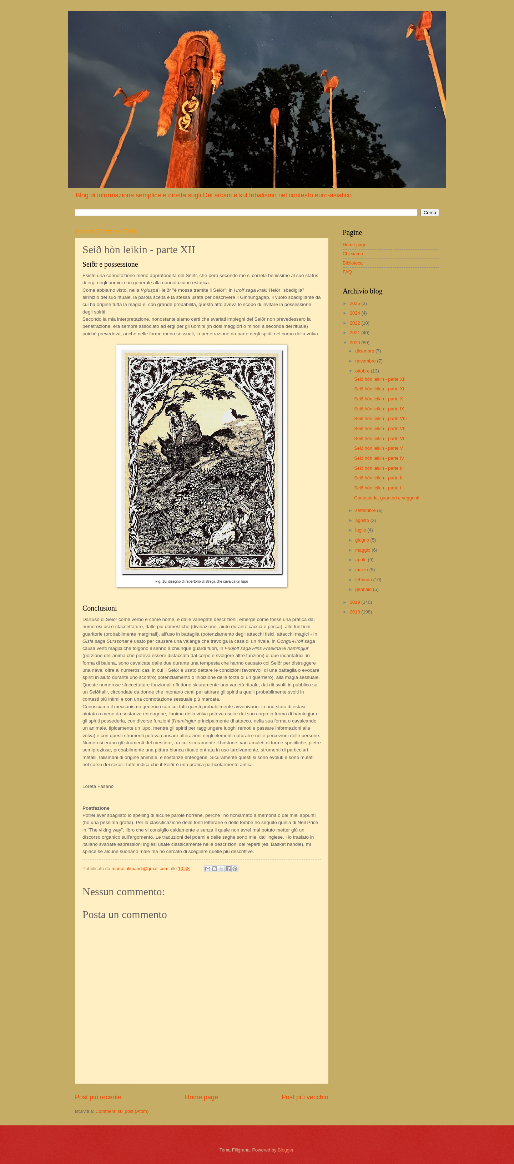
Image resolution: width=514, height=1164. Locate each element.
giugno (362, 540)
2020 (355, 342)
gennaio (364, 589)
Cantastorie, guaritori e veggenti (386, 497)
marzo (362, 569)
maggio (363, 550)
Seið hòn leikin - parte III (379, 468)
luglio (361, 530)
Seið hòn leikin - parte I (377, 487)
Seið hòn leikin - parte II (378, 477)
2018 (355, 612)
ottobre (363, 371)
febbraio (364, 579)
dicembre (365, 351)
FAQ (347, 272)
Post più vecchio (305, 1097)
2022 (355, 323)
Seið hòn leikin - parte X (378, 398)
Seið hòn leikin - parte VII (379, 428)
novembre (366, 361)
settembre (366, 510)
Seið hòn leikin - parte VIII (380, 418)
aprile (361, 559)
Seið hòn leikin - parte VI (379, 438)
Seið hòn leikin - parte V (378, 448)
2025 (355, 303)
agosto (362, 520)
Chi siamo (353, 253)
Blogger (285, 1150)
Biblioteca (353, 263)
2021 (355, 332)
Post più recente (98, 1097)
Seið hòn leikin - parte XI (379, 388)
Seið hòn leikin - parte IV (379, 458)
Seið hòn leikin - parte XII (379, 379)
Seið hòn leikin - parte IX (379, 408)
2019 (355, 602)
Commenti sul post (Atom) (121, 1111)
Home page (201, 1097)
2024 (355, 313)
